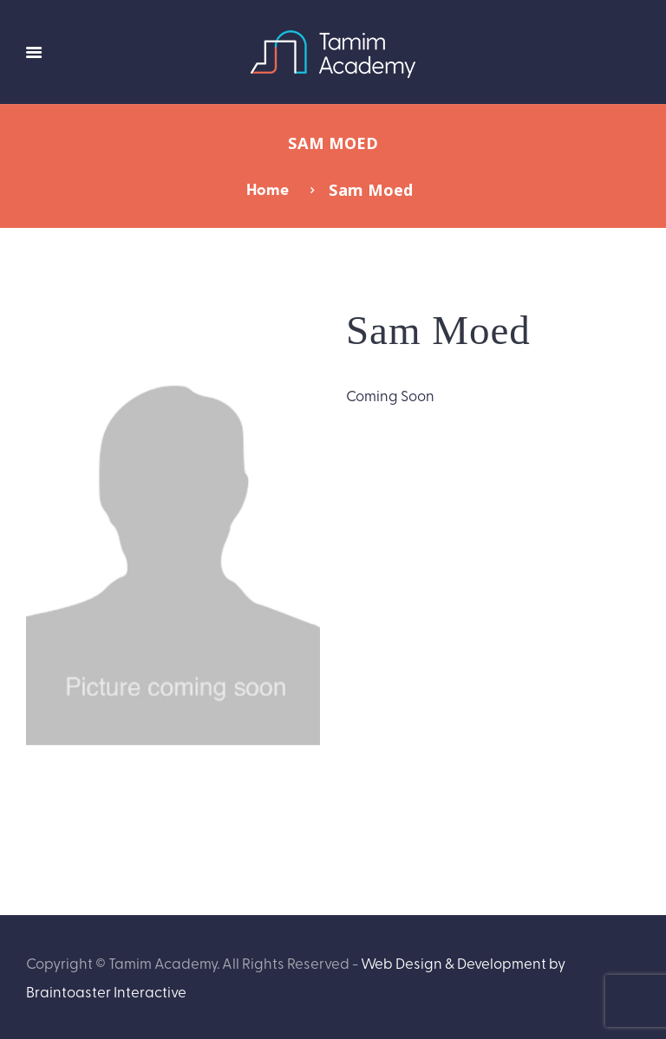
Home (267, 189)
